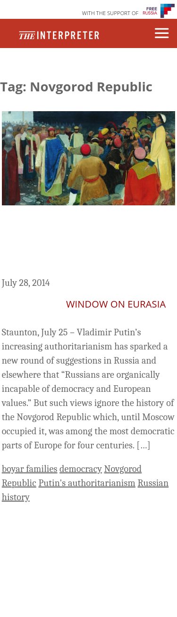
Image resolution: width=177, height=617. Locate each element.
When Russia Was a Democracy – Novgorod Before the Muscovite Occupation (86, 243)
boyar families (30, 468)
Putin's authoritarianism (86, 483)
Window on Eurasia (116, 304)
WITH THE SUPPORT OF (110, 12)
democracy (80, 468)
